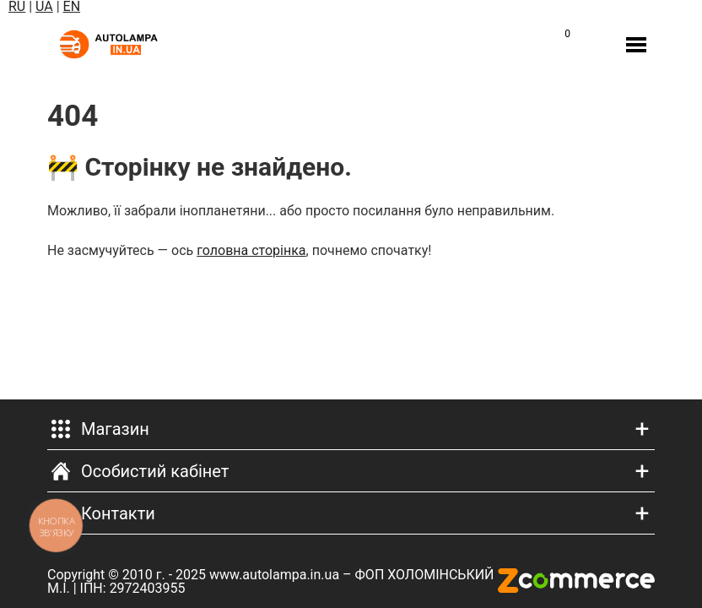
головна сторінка (251, 250)
